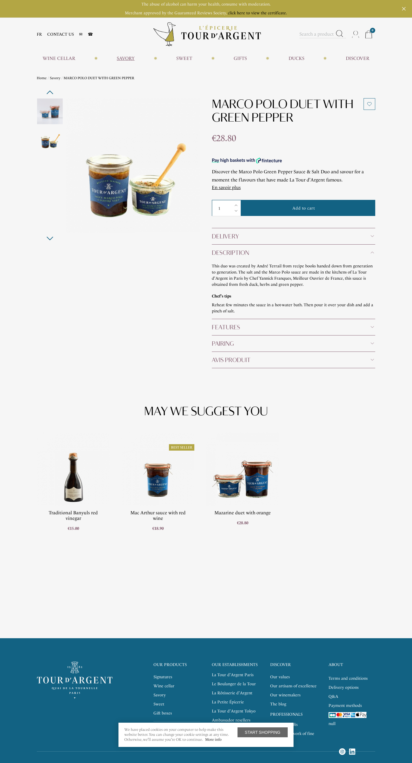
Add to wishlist (369, 104)
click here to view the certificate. (257, 13)
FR (39, 34)
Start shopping (262, 732)
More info (213, 739)
